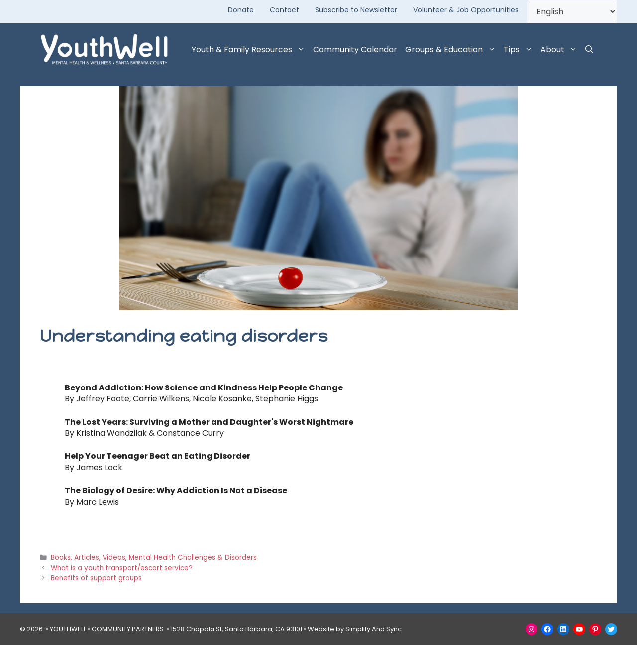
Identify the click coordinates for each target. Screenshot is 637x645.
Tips (520, 50)
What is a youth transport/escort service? (122, 568)
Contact (284, 10)
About (560, 50)
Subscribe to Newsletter (356, 10)
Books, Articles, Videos (88, 557)
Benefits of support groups (96, 578)
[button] (589, 50)
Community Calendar (355, 49)
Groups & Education (452, 50)
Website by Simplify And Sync (355, 629)
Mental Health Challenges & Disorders (193, 557)
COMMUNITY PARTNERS (128, 629)
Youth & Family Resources (250, 50)
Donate (241, 10)
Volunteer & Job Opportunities (466, 10)
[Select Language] (572, 11)
